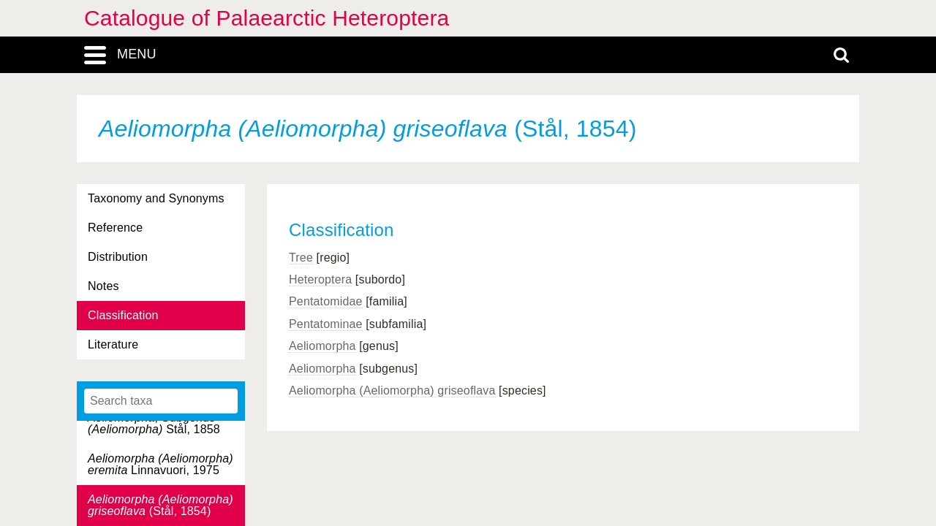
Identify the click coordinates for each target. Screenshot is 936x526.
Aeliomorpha (322, 346)
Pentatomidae (326, 301)
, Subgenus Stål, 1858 (154, 423)
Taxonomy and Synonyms (156, 198)
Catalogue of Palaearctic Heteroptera (266, 18)
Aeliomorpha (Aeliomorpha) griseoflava (392, 390)
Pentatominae (326, 324)
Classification (123, 315)
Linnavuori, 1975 (160, 464)
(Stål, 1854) (160, 505)
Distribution (118, 257)
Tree (301, 257)
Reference (115, 227)
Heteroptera (320, 279)
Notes (103, 286)
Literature (113, 344)
